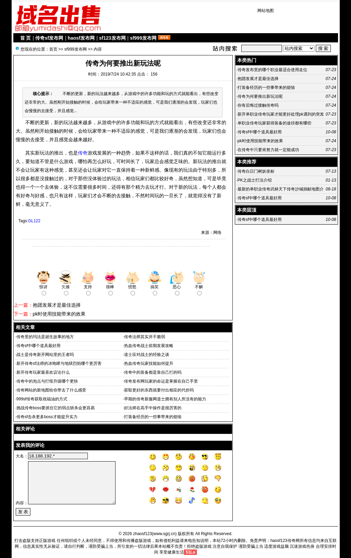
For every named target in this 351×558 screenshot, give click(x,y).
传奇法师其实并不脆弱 (144, 336)
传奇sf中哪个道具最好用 (38, 345)
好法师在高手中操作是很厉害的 (152, 408)
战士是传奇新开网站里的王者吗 (45, 354)
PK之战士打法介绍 (255, 180)
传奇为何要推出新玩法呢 (260, 96)
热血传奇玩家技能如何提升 (148, 363)
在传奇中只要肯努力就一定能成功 (268, 149)
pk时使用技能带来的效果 (59, 314)
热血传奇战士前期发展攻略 (148, 345)
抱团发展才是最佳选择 (57, 305)
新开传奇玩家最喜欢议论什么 (43, 372)
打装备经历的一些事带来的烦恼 (152, 416)
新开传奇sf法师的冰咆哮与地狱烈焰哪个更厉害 (59, 363)
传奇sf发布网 (49, 38)
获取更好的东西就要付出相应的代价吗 (159, 390)
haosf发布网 (81, 38)
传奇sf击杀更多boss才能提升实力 (47, 416)
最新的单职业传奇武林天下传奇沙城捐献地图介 (281, 189)
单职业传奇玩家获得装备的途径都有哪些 (274, 123)
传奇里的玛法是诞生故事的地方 (45, 336)
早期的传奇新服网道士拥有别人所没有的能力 (165, 399)
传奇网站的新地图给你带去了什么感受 (51, 390)
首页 (53, 49)
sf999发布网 (143, 38)
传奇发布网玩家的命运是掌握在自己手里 (161, 381)
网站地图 (265, 10)
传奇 (82, 153)
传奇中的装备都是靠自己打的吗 (152, 372)
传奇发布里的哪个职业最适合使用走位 (272, 69)
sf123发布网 (112, 38)
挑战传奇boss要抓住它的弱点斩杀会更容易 (55, 408)
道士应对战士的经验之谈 (146, 354)
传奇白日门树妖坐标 (256, 171)
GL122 (34, 220)
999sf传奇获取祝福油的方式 (41, 399)
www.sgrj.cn (164, 533)
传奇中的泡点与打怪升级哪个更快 (47, 381)
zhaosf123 (142, 533)
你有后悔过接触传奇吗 (258, 105)
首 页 (25, 38)
